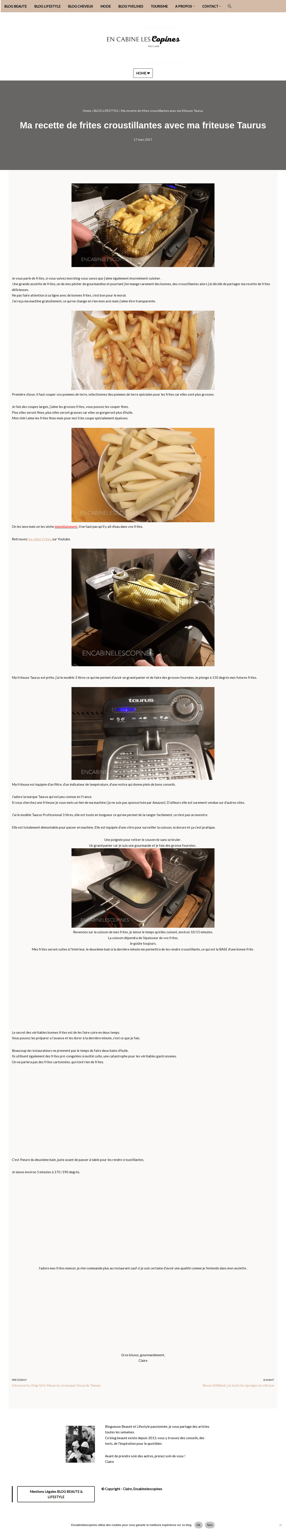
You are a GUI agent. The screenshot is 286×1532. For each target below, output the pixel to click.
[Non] (280, 1525)
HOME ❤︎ (143, 73)
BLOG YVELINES (130, 6)
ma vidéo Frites (39, 539)
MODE (105, 6)
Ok (198, 1525)
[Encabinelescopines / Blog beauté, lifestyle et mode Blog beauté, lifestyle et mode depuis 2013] (143, 43)
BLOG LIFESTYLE (47, 6)
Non (210, 1525)
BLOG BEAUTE (15, 6)
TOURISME (159, 6)
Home (87, 110)
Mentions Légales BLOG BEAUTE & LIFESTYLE (56, 1494)
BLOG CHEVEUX (80, 6)
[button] (194, 6)
